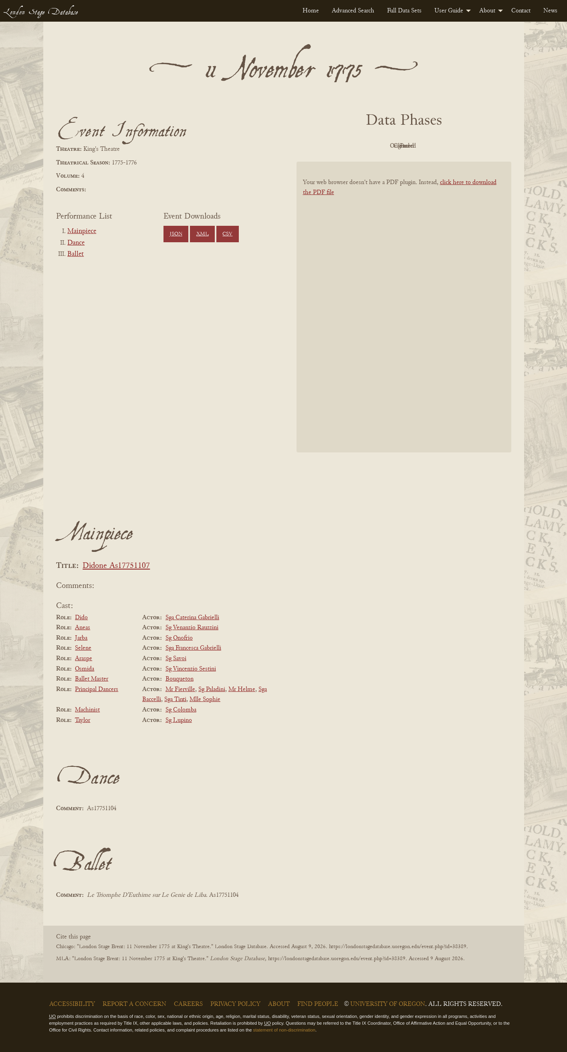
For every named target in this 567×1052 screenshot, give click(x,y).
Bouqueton (179, 679)
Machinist (87, 710)
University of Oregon (387, 1004)
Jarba (81, 638)
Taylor (82, 720)
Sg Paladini (211, 689)
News (550, 11)
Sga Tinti (175, 699)
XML (202, 234)
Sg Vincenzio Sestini (190, 669)
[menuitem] (310, 10)
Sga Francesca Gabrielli (193, 648)
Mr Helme (241, 689)
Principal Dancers (96, 689)
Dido (81, 617)
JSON (175, 234)
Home (311, 11)
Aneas (82, 627)
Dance (76, 243)
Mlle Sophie (205, 699)
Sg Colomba (180, 710)
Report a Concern (134, 1004)
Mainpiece (81, 231)
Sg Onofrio (179, 638)
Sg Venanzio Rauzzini (191, 627)
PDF (336, 146)
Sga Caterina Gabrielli (192, 617)
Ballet (75, 254)
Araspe (83, 658)
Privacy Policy (235, 1004)
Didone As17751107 (116, 566)
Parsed (468, 146)
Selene (83, 648)
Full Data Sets (404, 11)
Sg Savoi (175, 658)
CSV (227, 234)
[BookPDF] (404, 317)
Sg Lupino (178, 720)
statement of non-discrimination (284, 1030)
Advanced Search (353, 11)
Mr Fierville (180, 689)
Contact (521, 11)
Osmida (84, 669)
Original (379, 146)
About (487, 11)
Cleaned (424, 146)
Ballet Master (91, 679)
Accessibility (72, 1004)
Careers (188, 1004)
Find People (317, 1004)
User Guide (448, 11)
